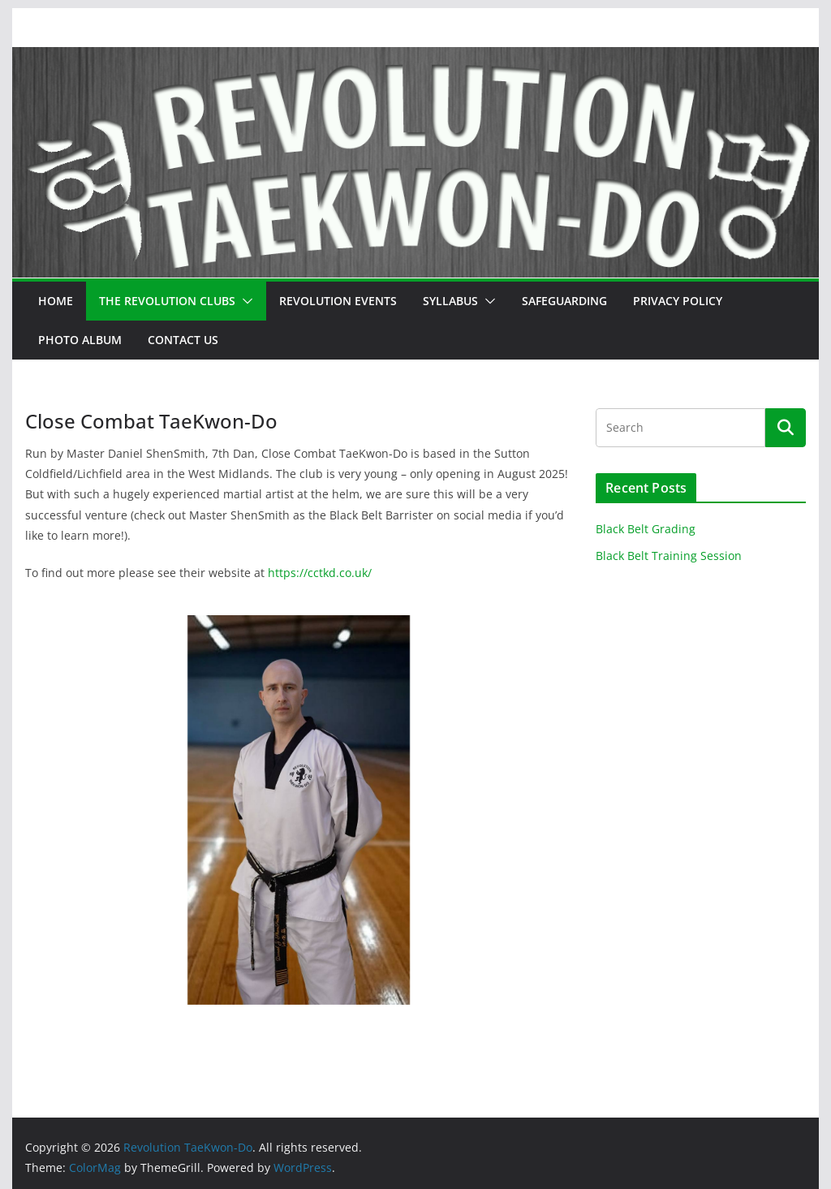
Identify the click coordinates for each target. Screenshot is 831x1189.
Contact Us (183, 339)
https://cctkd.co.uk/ (320, 572)
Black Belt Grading (645, 528)
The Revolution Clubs (167, 300)
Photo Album (80, 339)
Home (55, 300)
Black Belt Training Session (669, 555)
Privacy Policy (677, 300)
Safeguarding (564, 300)
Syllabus (450, 300)
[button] (244, 301)
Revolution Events (338, 300)
